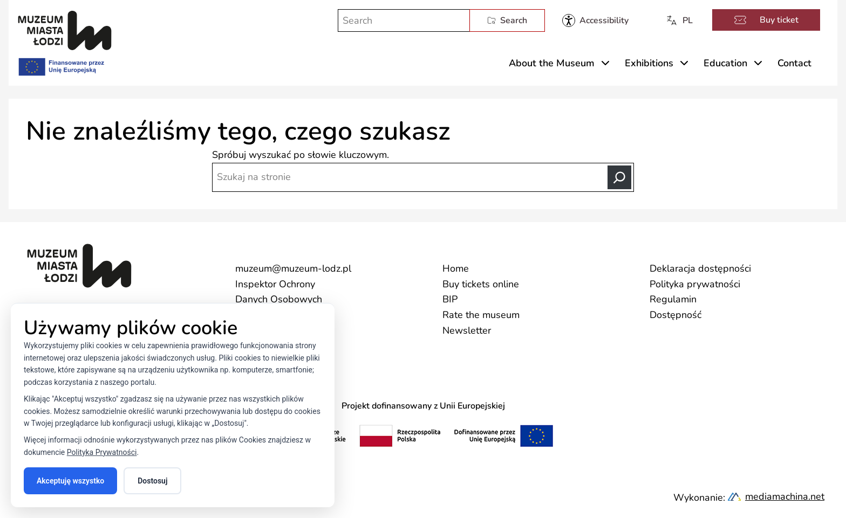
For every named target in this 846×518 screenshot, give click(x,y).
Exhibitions (649, 63)
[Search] (619, 177)
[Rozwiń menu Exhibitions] (684, 63)
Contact (794, 63)
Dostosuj (152, 480)
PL (679, 20)
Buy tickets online (480, 284)
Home (455, 268)
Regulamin (673, 299)
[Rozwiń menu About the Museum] (605, 63)
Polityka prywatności (695, 284)
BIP (450, 299)
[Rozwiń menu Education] (758, 63)
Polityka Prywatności (102, 452)
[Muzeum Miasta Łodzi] (65, 30)
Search (507, 20)
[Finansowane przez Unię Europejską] (60, 64)
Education (725, 63)
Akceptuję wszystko (70, 480)
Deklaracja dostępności (700, 268)
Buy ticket (766, 19)
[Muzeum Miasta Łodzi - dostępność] (595, 20)
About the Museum (552, 63)
